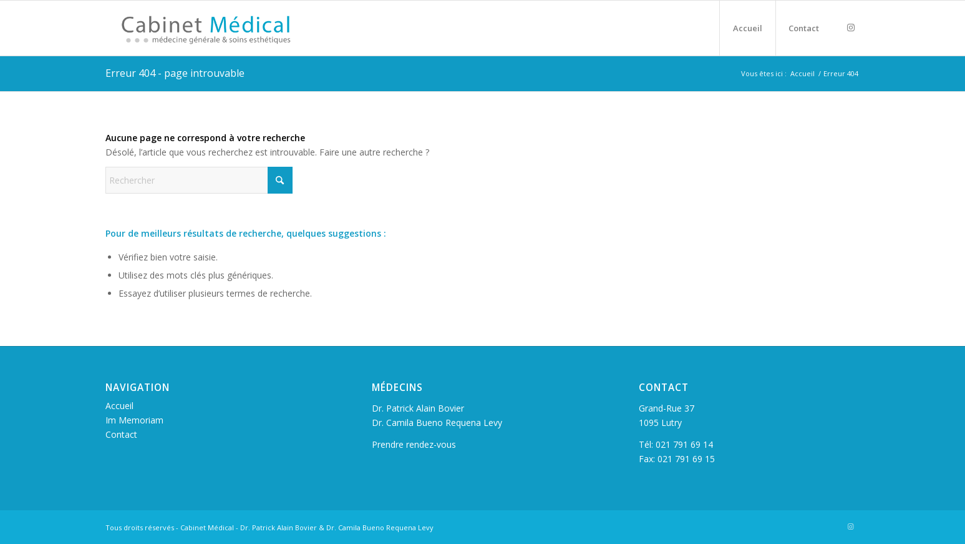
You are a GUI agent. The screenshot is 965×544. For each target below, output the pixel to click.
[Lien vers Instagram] (850, 27)
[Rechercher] (199, 180)
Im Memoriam (134, 420)
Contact (121, 434)
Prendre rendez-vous (414, 444)
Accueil (119, 406)
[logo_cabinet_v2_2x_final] (219, 28)
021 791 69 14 (684, 444)
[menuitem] (747, 28)
